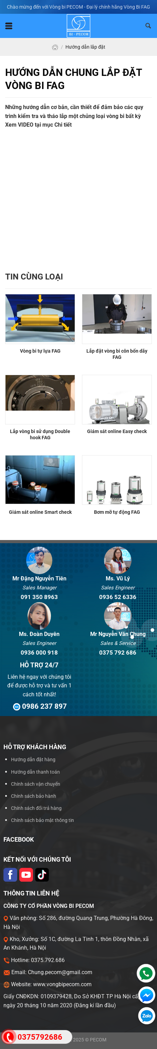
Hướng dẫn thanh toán (35, 772)
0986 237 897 (39, 706)
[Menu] (8, 26)
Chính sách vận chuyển (35, 784)
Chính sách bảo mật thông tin (42, 820)
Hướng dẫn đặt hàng (33, 760)
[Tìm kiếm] (148, 26)
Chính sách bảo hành (33, 796)
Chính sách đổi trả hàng (36, 808)
